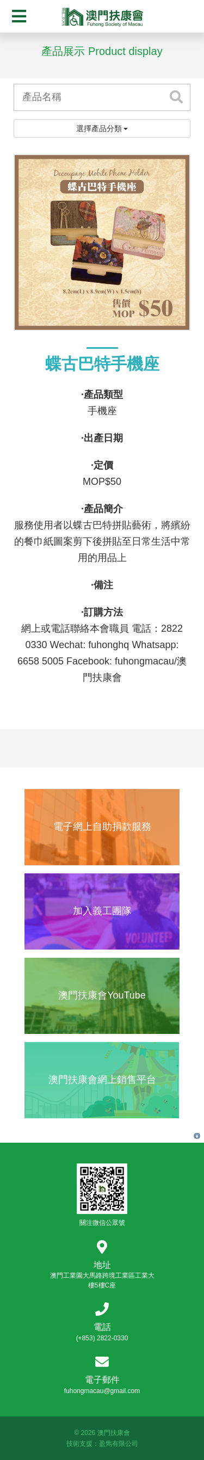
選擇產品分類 (102, 128)
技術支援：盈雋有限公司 (102, 1443)
